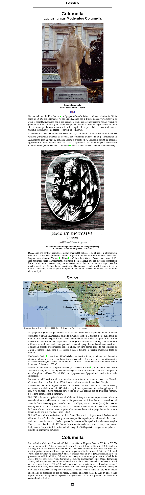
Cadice (72, 277)
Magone (31, 253)
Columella (72, 437)
